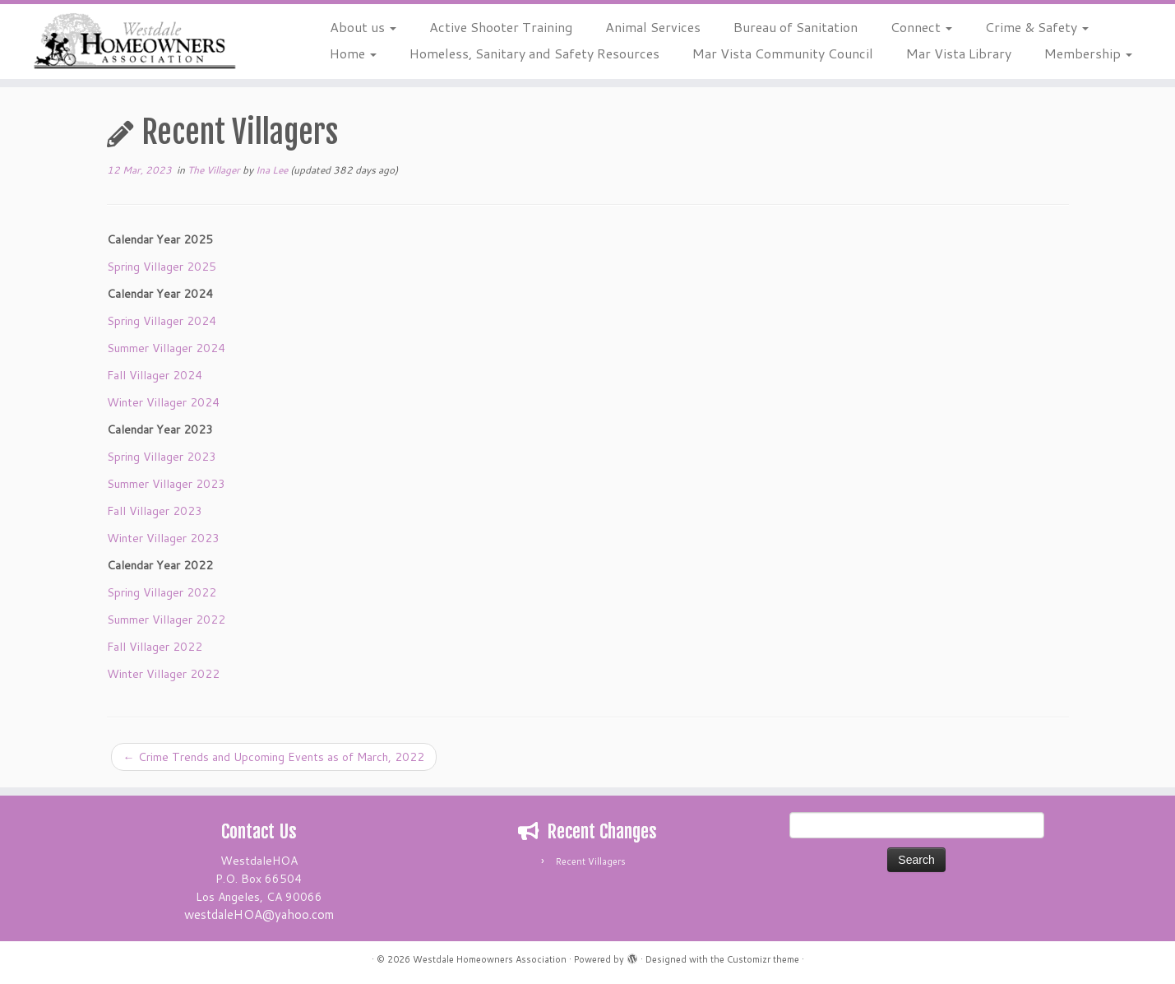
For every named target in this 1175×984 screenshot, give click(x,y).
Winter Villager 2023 (163, 538)
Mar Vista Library (958, 53)
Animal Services (653, 26)
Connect (921, 26)
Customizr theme (763, 959)
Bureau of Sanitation (795, 26)
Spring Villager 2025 (161, 266)
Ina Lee (272, 170)
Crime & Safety (1037, 26)
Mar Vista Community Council (782, 53)
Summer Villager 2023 (166, 484)
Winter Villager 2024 (163, 402)
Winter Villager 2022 (163, 674)
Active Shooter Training (500, 26)
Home (353, 53)
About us (363, 26)
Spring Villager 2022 (161, 592)
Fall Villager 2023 (154, 511)
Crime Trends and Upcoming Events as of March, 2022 (273, 757)
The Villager (215, 170)
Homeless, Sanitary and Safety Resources (534, 53)
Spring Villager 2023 (161, 456)
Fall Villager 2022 (154, 646)
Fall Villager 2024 (154, 375)
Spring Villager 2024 (161, 321)
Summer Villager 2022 (166, 619)
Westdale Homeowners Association (490, 959)
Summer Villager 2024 (166, 348)
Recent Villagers (591, 861)
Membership (1088, 53)
